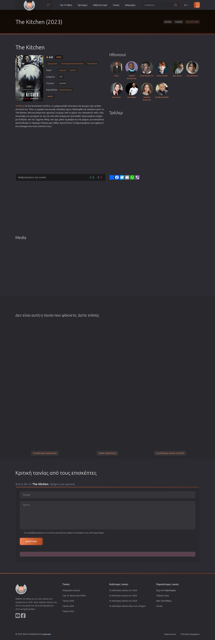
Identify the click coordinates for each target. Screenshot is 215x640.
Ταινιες (178, 22)
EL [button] (186, 5)
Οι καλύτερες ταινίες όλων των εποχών (127, 606)
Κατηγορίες (130, 5)
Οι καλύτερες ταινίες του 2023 (170, 453)
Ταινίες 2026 (68, 600)
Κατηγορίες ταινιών (71, 590)
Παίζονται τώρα (100, 5)
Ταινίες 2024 (68, 611)
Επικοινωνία (170, 634)
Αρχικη (167, 22)
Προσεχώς (82, 5)
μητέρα (70, 119)
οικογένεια (98, 119)
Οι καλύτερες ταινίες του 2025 (123, 595)
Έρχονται (166, 590)
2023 (58, 57)
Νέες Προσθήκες (163, 600)
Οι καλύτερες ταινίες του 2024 (123, 600)
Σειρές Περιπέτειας (107, 453)
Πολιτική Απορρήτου (190, 634)
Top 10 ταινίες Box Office (74, 595)
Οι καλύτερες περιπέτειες (45, 453)
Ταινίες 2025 (68, 606)
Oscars (159, 606)
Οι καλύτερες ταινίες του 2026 (123, 590)
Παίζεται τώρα (162, 595)
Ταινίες (116, 5)
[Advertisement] (60, 149)
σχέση (98, 122)
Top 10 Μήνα (66, 5)
